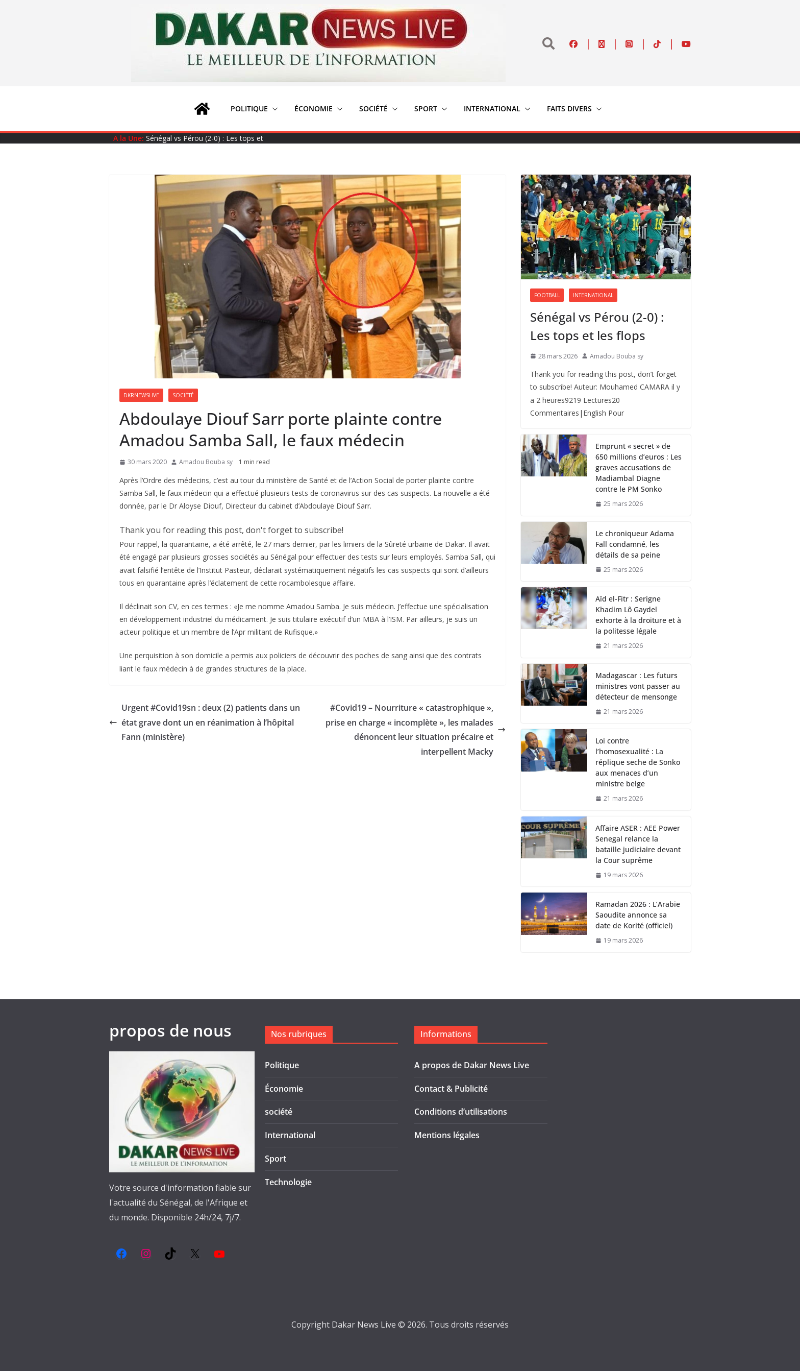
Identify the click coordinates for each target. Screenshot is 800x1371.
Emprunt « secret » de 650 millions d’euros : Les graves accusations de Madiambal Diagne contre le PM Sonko (638, 467)
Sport (425, 108)
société (373, 108)
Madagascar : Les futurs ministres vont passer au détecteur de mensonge (637, 686)
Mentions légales (447, 1135)
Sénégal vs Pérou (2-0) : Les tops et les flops (597, 326)
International (492, 108)
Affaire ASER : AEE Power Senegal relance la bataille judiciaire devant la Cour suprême (638, 844)
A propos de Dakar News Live (471, 1065)
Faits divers (569, 108)
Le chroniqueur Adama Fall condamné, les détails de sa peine (634, 544)
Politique (249, 108)
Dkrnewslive (141, 395)
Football (547, 295)
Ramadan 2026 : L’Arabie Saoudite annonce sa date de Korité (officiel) (637, 914)
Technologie (288, 1182)
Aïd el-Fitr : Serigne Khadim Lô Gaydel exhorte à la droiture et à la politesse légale (638, 615)
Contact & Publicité (451, 1088)
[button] (273, 109)
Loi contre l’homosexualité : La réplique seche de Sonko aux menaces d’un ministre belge (637, 762)
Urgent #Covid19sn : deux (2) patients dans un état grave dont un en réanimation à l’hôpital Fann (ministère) (204, 722)
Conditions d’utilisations (460, 1111)
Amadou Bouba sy (206, 462)
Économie (313, 108)
